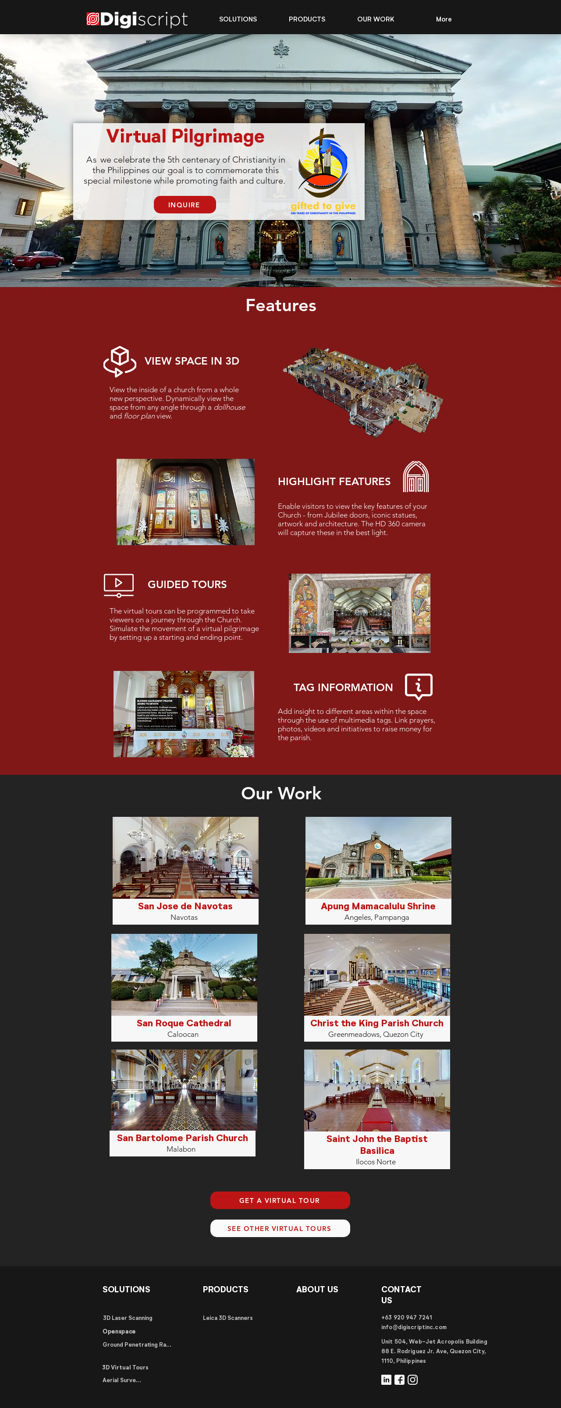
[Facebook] (399, 1380)
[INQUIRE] (185, 204)
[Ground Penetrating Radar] (138, 1345)
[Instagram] (413, 1380)
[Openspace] (119, 1332)
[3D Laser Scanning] (128, 1318)
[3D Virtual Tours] (125, 1368)
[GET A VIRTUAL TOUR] (280, 1200)
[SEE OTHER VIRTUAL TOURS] (280, 1228)
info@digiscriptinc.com (414, 1327)
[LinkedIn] (386, 1380)
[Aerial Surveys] (122, 1381)
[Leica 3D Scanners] (228, 1318)
